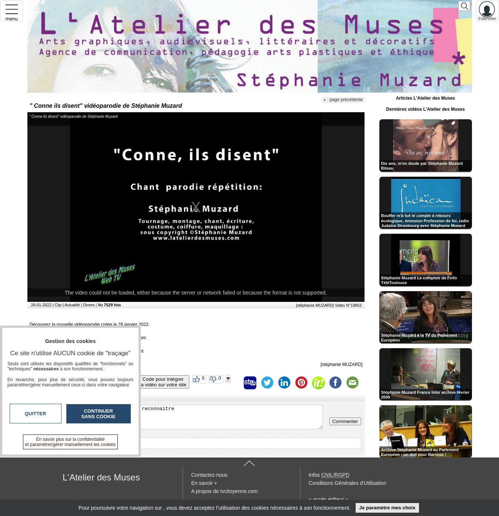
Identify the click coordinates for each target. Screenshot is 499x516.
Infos (329, 475)
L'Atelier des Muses (101, 477)
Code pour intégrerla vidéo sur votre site (163, 381)
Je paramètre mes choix (387, 507)
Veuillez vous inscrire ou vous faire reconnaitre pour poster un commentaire (177, 417)
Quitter (35, 413)
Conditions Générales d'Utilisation (347, 483)
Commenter (345, 421)
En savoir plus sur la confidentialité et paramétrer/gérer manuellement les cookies (70, 442)
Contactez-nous (209, 475)
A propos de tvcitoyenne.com (224, 491)
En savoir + (204, 483)
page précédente (346, 99)
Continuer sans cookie (98, 413)
